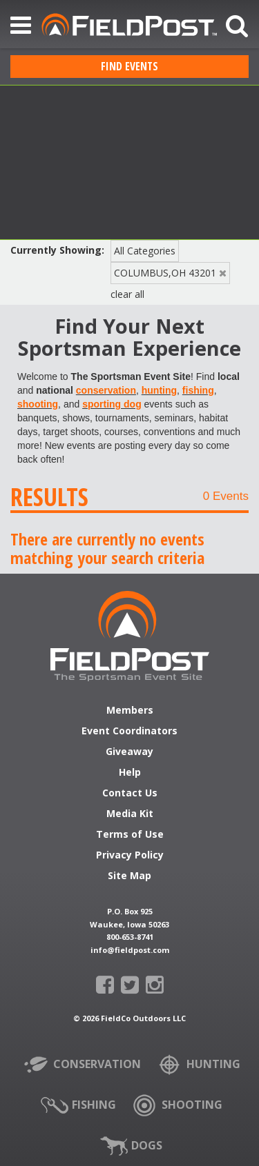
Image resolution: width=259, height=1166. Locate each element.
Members (129, 710)
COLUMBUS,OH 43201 (165, 272)
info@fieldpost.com (129, 950)
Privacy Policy (130, 855)
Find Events (129, 66)
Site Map (129, 876)
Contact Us (129, 793)
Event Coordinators (129, 731)
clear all (127, 294)
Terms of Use (130, 835)
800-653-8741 (129, 937)
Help (130, 772)
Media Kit (129, 814)
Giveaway (129, 752)
